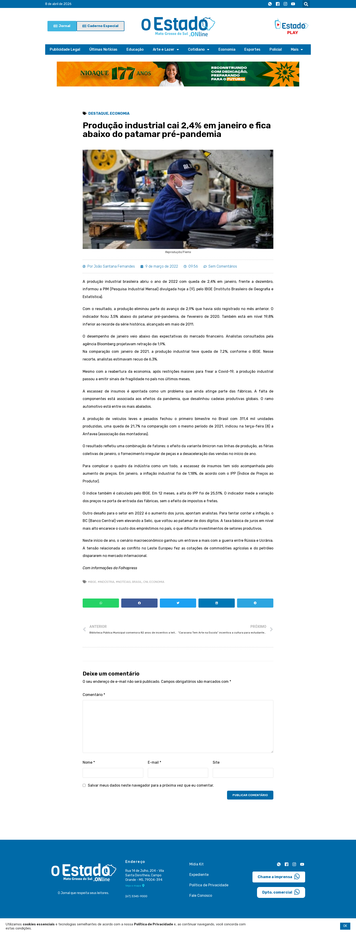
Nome (89, 762)
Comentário (94, 695)
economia (156, 582)
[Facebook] (277, 4)
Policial (275, 49)
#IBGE (92, 582)
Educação (135, 49)
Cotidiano (198, 49)
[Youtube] (293, 4)
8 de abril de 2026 (58, 4)
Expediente (199, 874)
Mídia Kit (196, 864)
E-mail (154, 762)
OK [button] (345, 926)
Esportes (252, 49)
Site (216, 762)
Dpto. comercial (281, 892)
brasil (137, 582)
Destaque (98, 113)
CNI (145, 582)
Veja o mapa (135, 885)
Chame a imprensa (279, 876)
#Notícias (123, 582)
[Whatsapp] (270, 4)
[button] (306, 4)
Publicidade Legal (65, 49)
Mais (297, 49)
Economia (226, 49)
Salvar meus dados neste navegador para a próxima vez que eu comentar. (151, 785)
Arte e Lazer (166, 49)
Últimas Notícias (103, 49)
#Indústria (106, 582)
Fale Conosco (200, 895)
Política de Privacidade (208, 885)
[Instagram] (285, 4)
